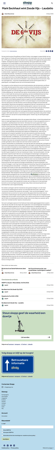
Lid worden (25, 337)
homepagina (5, 394)
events (3, 405)
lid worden (4, 416)
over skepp (5, 396)
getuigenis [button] (35, 174)
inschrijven (6, 439)
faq (2, 408)
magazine (4, 398)
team (3, 406)
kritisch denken (13, 51)
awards (4, 401)
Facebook (11, 344)
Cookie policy (5, 448)
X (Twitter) (24, 344)
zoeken (52, 3)
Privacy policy (15, 448)
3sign (50, 448)
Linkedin (30, 344)
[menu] (4, 3)
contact (4, 403)
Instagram (17, 344)
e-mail (3, 423)
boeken (4, 400)
